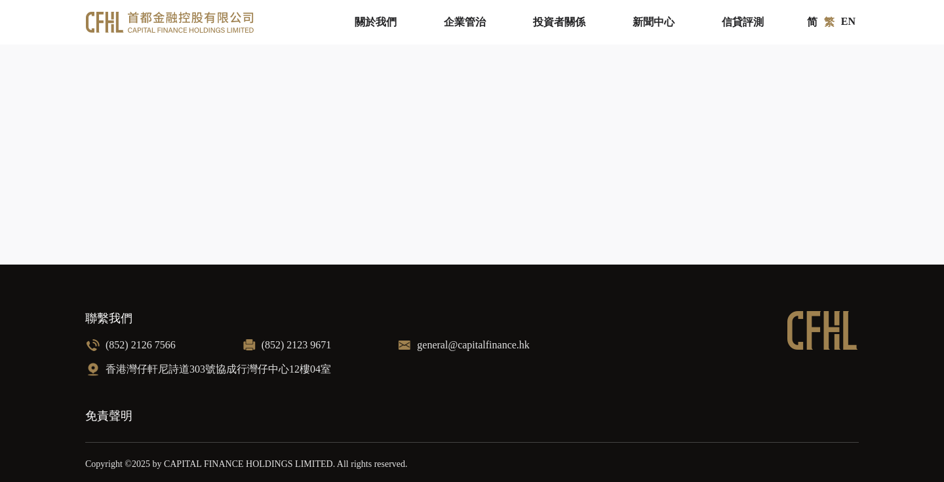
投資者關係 (559, 22)
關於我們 (376, 22)
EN (848, 21)
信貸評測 (743, 22)
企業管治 (465, 22)
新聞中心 (654, 22)
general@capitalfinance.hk (473, 344)
